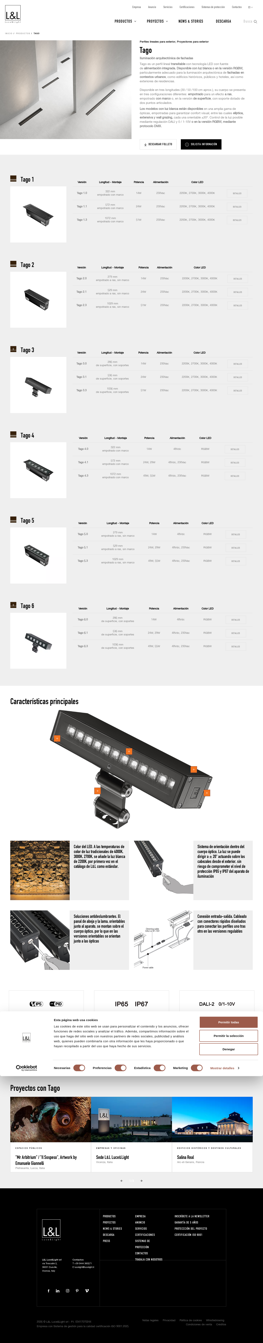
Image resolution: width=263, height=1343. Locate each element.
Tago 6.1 (83, 633)
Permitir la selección (229, 1302)
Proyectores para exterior (193, 42)
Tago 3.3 (81, 390)
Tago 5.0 (83, 534)
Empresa (136, 6)
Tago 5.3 (83, 561)
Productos (123, 21)
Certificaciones (187, 6)
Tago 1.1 (82, 206)
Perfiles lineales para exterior (157, 42)
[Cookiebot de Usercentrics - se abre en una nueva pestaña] (27, 1335)
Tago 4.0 (83, 449)
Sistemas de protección (213, 6)
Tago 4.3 (83, 476)
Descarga (223, 21)
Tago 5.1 (83, 547)
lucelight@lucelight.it (84, 1267)
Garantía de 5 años (186, 1222)
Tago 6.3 (83, 646)
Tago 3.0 (81, 363)
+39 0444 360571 (83, 1263)
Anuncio (152, 6)
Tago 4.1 (83, 462)
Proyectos (155, 21)
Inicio (9, 34)
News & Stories (191, 21)
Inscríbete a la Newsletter (192, 1216)
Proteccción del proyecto (191, 1228)
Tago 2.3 (81, 305)
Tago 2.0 (81, 278)
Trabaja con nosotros (149, 1259)
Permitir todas (228, 1289)
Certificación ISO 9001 (189, 1234)
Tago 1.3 (82, 220)
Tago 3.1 (81, 377)
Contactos (237, 6)
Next (138, 1056)
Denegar (229, 1316)
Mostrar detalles (222, 1335)
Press (106, 1240)
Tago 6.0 (83, 619)
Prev (124, 1056)
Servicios (167, 6)
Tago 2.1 (81, 292)
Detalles (237, 193)
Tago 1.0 (82, 193)
